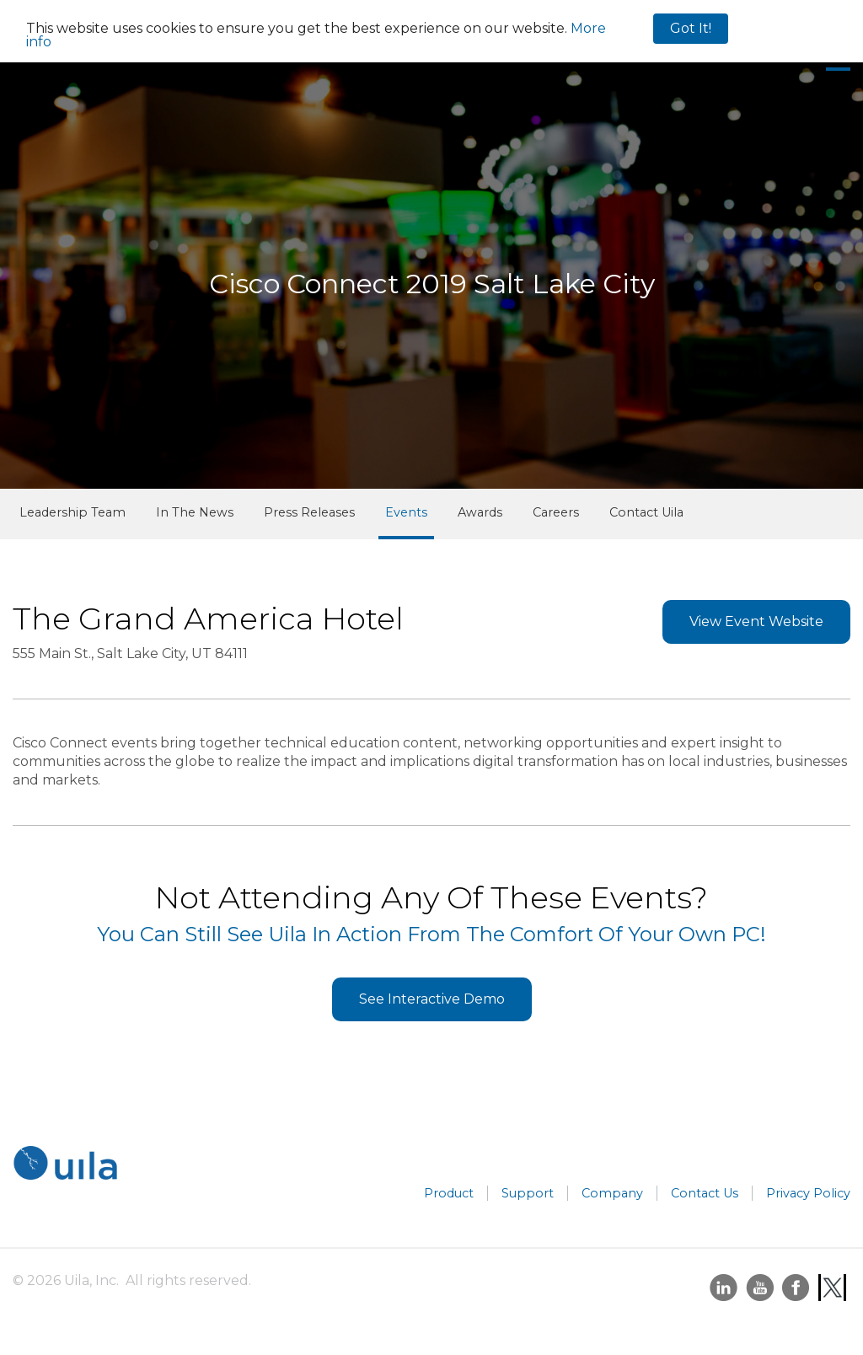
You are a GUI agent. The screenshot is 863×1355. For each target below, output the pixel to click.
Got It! (690, 28)
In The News (194, 512)
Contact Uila (646, 512)
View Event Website (756, 621)
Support (527, 1193)
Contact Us (704, 1193)
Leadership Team (72, 512)
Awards (480, 512)
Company (612, 1193)
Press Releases (309, 512)
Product (449, 1193)
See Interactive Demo (432, 999)
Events (406, 512)
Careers (556, 512)
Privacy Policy (808, 1193)
